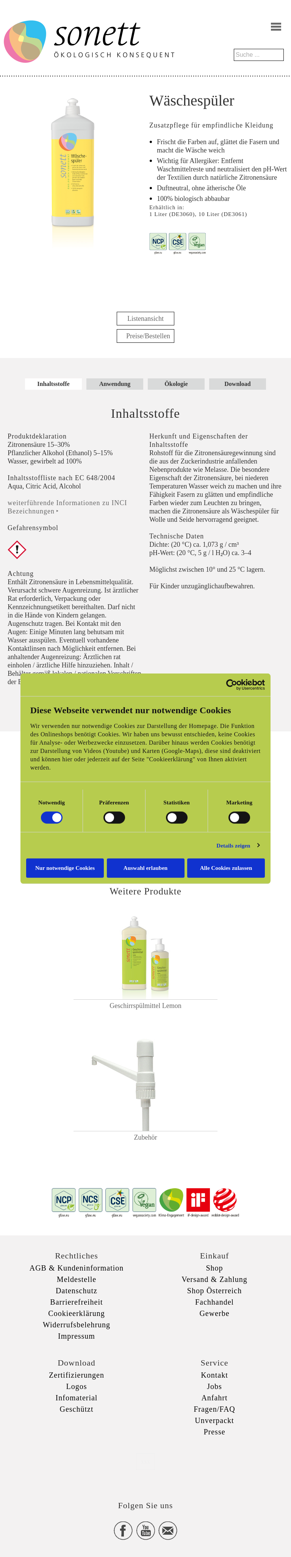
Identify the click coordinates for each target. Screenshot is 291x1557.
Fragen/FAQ (214, 1409)
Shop (214, 1268)
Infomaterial (77, 1398)
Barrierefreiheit (76, 1302)
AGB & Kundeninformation (77, 1268)
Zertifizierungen (76, 1375)
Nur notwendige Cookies (65, 868)
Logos (76, 1386)
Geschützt (77, 1409)
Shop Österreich (214, 1290)
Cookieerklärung (76, 1313)
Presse (214, 1432)
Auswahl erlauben (145, 868)
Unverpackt (214, 1420)
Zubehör (145, 1137)
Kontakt (214, 1375)
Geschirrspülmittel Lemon (145, 1005)
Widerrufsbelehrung (76, 1325)
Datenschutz (76, 1290)
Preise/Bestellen (148, 336)
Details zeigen (233, 845)
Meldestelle (76, 1279)
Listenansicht (145, 318)
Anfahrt (214, 1398)
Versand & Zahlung (214, 1279)
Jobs (214, 1386)
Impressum (76, 1336)
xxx (145, 1461)
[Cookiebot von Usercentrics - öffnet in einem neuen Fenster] (232, 684)
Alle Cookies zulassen (226, 868)
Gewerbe (214, 1313)
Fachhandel (214, 1302)
